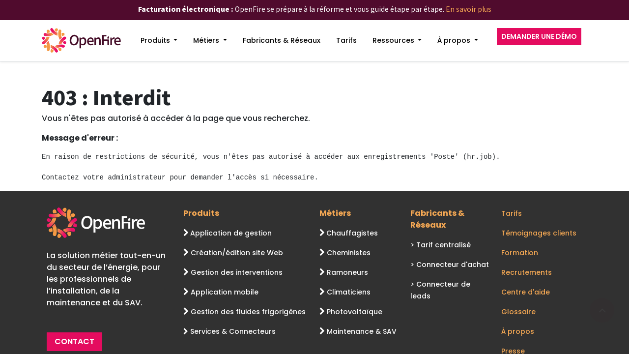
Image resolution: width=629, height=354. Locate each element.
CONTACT (74, 341)
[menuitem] (159, 40)
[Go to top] (602, 310)
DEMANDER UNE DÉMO (539, 36)
